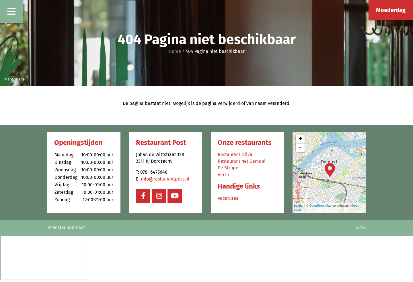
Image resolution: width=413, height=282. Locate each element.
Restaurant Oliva (235, 154)
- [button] (300, 148)
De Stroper (229, 167)
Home (175, 51)
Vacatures (228, 198)
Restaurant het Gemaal (242, 161)
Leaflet (298, 205)
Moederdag (391, 10)
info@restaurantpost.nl (165, 179)
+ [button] (300, 139)
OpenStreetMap (320, 205)
